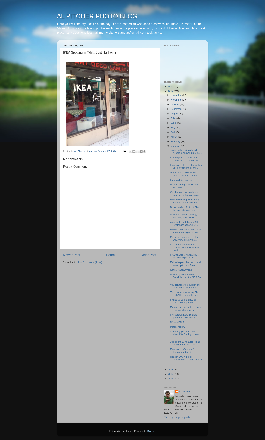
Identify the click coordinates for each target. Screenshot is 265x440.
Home (110, 255)
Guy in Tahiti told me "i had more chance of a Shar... (184, 174)
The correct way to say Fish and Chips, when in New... (185, 293)
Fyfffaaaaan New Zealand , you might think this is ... (184, 316)
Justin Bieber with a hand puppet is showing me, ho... (186, 151)
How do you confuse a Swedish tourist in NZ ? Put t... (185, 277)
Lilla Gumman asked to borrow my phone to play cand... (184, 247)
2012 (171, 374)
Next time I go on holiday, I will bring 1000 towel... (184, 216)
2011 (171, 378)
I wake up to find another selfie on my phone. (183, 301)
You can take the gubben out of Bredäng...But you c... (185, 286)
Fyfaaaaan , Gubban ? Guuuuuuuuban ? (182, 350)
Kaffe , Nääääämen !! (181, 270)
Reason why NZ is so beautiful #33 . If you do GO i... (186, 359)
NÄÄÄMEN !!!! (177, 322)
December (176, 95)
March (174, 136)
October (175, 104)
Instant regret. (177, 327)
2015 (171, 86)
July (173, 118)
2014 (171, 91)
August (175, 113)
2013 (171, 369)
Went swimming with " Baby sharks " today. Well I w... (184, 201)
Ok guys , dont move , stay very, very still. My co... (184, 238)
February (176, 141)
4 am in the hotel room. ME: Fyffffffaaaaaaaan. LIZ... (184, 223)
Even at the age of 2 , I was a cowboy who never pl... (185, 308)
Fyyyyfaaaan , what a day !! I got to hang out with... (185, 256)
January (175, 146)
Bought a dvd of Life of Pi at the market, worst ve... (184, 208)
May (173, 127)
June (174, 122)
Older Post (148, 255)
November (176, 99)
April (173, 132)
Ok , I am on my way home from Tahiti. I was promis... (185, 193)
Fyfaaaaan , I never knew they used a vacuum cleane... (186, 166)
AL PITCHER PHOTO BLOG (97, 16)
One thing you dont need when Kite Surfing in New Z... (184, 334)
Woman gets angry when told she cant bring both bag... (185, 231)
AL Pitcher (185, 391)
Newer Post (71, 255)
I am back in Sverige (181, 180)
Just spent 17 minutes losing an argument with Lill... (185, 343)
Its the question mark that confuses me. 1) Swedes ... (185, 159)
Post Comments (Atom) (89, 262)
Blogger (151, 431)
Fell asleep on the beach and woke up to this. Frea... (185, 263)
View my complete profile (177, 417)
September (177, 109)
